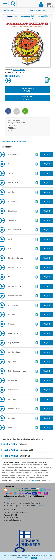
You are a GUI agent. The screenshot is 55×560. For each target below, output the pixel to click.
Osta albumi (27, 98)
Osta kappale (28, 89)
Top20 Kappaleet (37, 10)
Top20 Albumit (8, 10)
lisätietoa (26, 558)
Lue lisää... (7, 499)
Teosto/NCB (40, 505)
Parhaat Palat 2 (19, 70)
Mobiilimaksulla (31, 480)
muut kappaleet (15, 141)
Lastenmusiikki (12, 133)
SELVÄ (34, 558)
